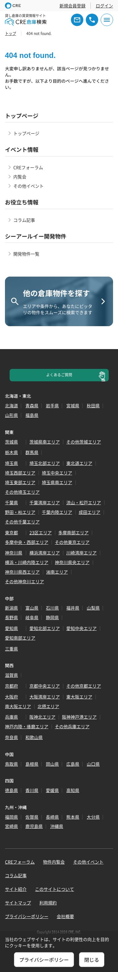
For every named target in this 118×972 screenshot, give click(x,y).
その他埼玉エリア (22, 492)
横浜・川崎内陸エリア (26, 562)
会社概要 (65, 916)
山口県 (93, 764)
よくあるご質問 (59, 375)
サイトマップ (18, 903)
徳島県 (11, 790)
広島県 (72, 764)
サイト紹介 (16, 889)
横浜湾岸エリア (44, 552)
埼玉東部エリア (20, 482)
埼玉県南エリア (57, 482)
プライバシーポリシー (26, 916)
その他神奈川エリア (24, 581)
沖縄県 (56, 826)
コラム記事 (24, 220)
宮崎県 (11, 826)
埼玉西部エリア (20, 473)
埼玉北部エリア (44, 463)
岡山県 (52, 764)
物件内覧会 (54, 862)
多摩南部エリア (73, 532)
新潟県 (11, 608)
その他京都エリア (83, 686)
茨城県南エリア (44, 442)
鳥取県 (11, 764)
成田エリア (89, 512)
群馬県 (31, 452)
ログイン (104, 5)
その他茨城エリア (83, 442)
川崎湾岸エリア (81, 552)
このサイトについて (54, 889)
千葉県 (11, 502)
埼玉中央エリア (57, 473)
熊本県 (72, 817)
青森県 (31, 405)
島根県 (31, 764)
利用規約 (48, 903)
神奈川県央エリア (72, 562)
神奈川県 (13, 552)
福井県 (72, 608)
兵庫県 (11, 717)
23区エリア (40, 532)
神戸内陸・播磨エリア (26, 726)
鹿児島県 (34, 826)
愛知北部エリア (44, 628)
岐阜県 (31, 617)
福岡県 (11, 817)
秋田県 (93, 405)
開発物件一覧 (26, 254)
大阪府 (11, 697)
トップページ (26, 133)
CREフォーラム (28, 167)
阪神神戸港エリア (79, 717)
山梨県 (93, 608)
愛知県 (11, 628)
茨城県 (11, 442)
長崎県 (52, 817)
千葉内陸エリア (57, 512)
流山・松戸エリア (83, 502)
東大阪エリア (79, 697)
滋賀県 (11, 675)
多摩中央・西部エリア (26, 542)
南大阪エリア (18, 706)
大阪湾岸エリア (44, 697)
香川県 (31, 790)
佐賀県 (31, 817)
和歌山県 (34, 737)
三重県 (11, 649)
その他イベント (28, 186)
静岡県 (52, 617)
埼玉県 (11, 463)
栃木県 (11, 452)
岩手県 (52, 405)
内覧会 (19, 176)
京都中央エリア (44, 686)
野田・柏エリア (20, 512)
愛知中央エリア (81, 628)
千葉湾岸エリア (44, 502)
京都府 (11, 686)
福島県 (31, 415)
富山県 (31, 608)
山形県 (11, 415)
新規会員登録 (72, 5)
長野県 (11, 617)
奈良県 (11, 737)
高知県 (72, 790)
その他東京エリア (72, 542)
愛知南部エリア (20, 638)
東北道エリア (79, 463)
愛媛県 (52, 790)
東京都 (11, 532)
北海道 (11, 405)
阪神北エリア (42, 717)
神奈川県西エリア (22, 572)
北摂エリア (48, 706)
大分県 (93, 817)
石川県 (52, 608)
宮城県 (72, 405)
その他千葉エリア (22, 522)
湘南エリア (57, 572)
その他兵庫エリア (72, 726)
